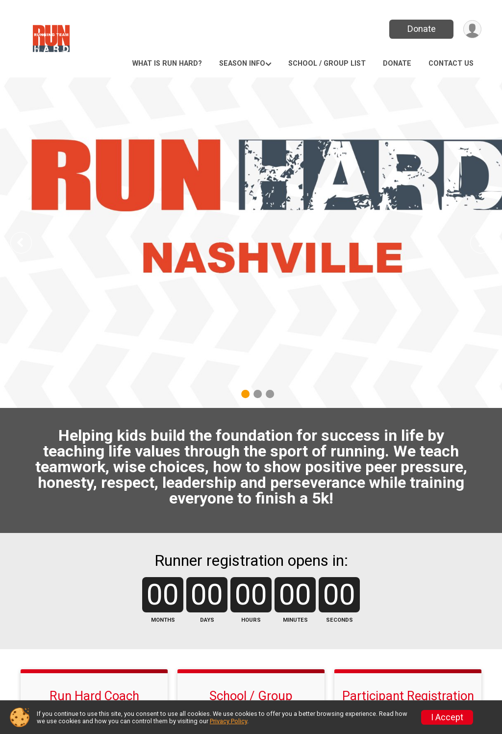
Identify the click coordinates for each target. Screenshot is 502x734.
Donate (421, 29)
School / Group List (327, 63)
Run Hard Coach (94, 695)
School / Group (251, 695)
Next (488, 242)
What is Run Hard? (167, 63)
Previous (28, 242)
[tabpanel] (251, 242)
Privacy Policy (228, 721)
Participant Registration (408, 695)
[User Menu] (472, 29)
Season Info (242, 63)
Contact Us (451, 63)
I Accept (447, 717)
